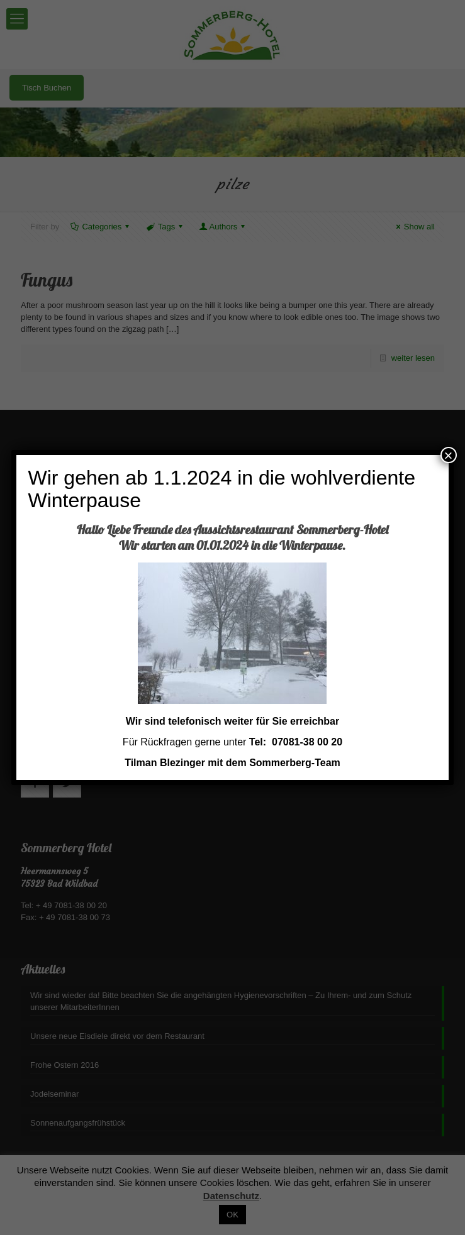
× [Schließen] (448, 455)
